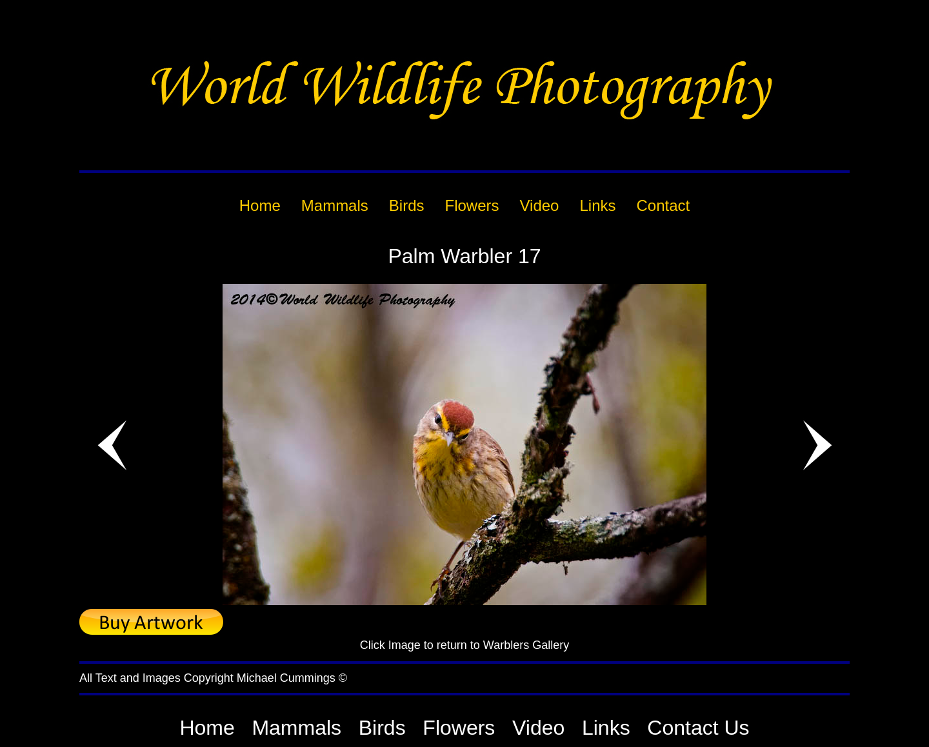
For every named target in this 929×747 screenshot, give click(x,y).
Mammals (296, 727)
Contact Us (698, 727)
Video (538, 727)
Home (206, 727)
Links (606, 727)
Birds (382, 727)
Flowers (459, 727)
